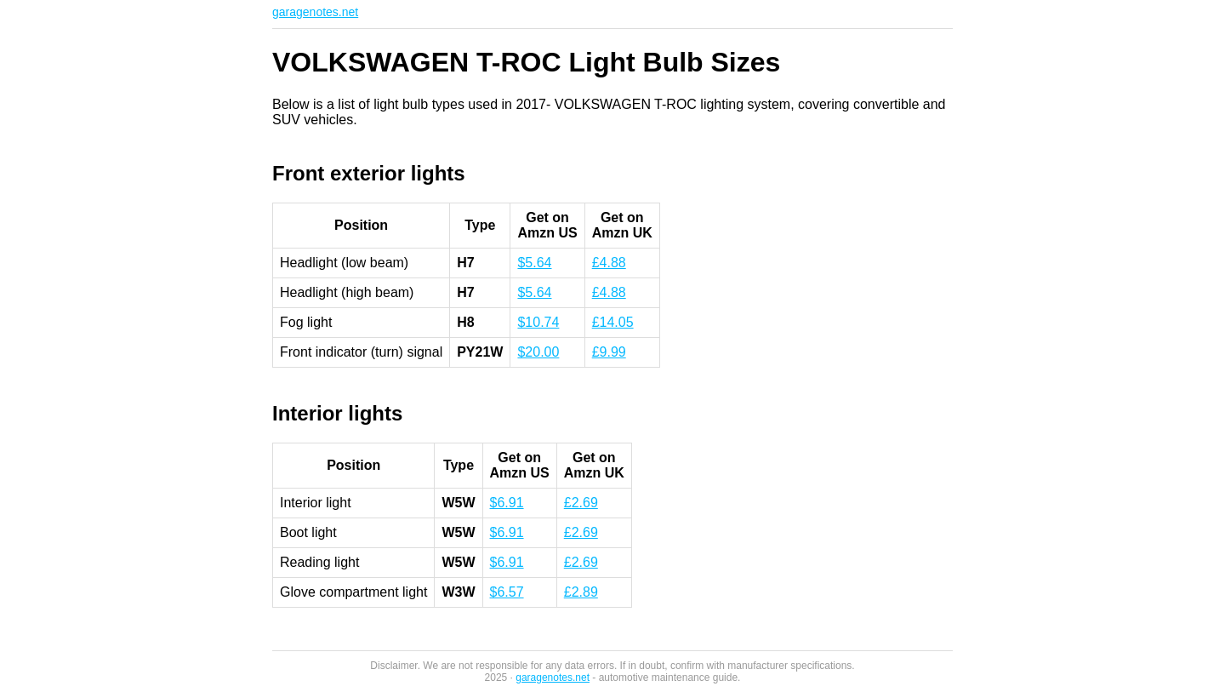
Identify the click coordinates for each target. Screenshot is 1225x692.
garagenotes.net (315, 12)
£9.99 (609, 352)
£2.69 (581, 502)
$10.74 (538, 322)
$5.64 (534, 262)
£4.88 (609, 262)
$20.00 (538, 352)
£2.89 (581, 592)
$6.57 (507, 592)
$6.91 (507, 502)
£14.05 (613, 322)
